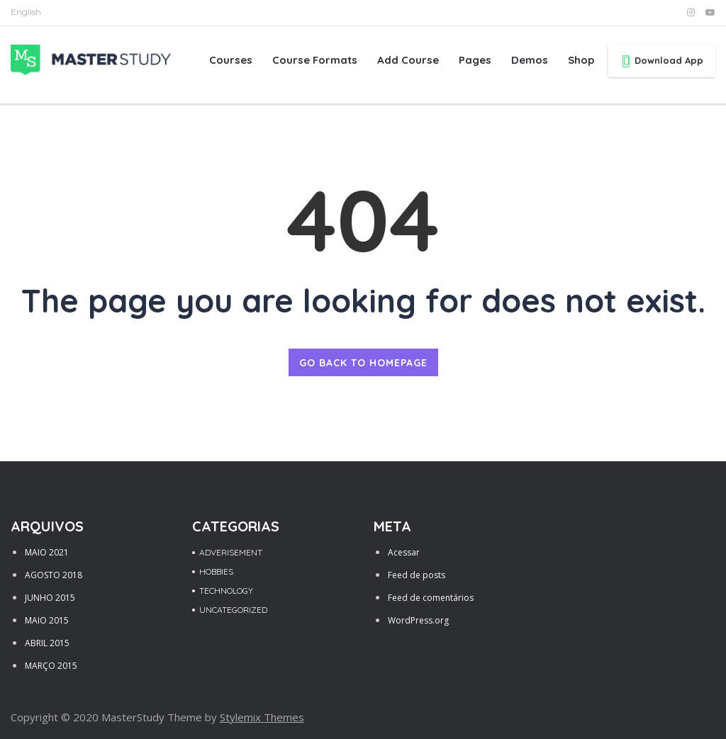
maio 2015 (47, 620)
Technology (226, 590)
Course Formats (314, 60)
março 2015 (51, 666)
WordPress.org (418, 620)
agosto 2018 (53, 575)
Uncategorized (233, 609)
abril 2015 (47, 643)
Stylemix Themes (262, 717)
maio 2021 (47, 552)
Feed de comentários (431, 598)
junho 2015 (50, 598)
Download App (661, 61)
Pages (475, 60)
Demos (529, 60)
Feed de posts (416, 575)
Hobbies (216, 571)
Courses (230, 60)
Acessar (404, 552)
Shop (581, 60)
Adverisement (230, 552)
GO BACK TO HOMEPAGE (363, 362)
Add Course (408, 60)
